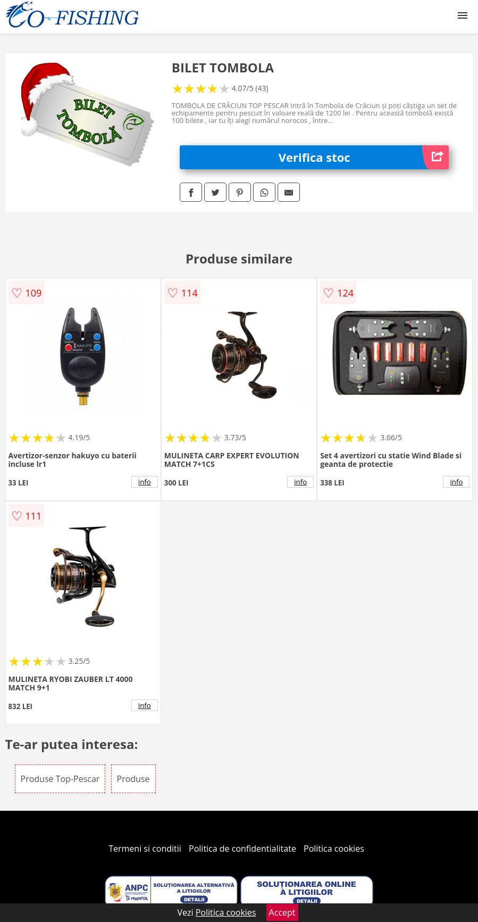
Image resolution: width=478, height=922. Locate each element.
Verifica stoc (364, 157)
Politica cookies (334, 848)
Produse (133, 779)
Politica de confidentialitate (242, 848)
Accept (282, 912)
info (144, 482)
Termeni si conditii (144, 848)
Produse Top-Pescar (60, 779)
